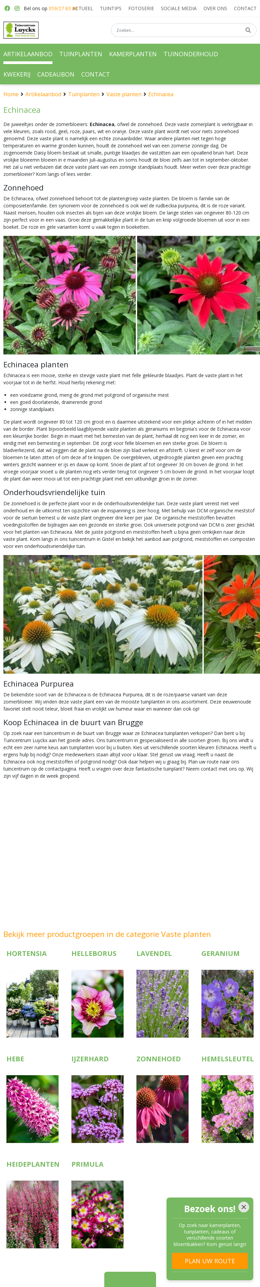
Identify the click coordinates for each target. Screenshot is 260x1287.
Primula (87, 1164)
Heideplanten (33, 1164)
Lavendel (154, 953)
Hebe (15, 1058)
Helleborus (93, 953)
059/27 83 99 (63, 8)
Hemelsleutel (227, 1058)
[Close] (243, 1207)
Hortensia (26, 953)
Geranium (220, 953)
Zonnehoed (158, 1058)
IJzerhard (90, 1058)
